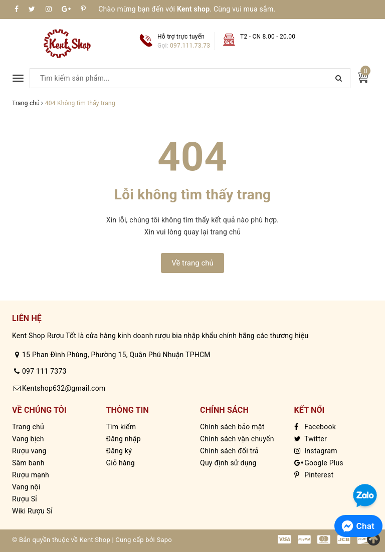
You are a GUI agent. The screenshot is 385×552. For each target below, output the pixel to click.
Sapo (164, 539)
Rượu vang (29, 451)
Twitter (310, 439)
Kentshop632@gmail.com (63, 388)
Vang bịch (28, 439)
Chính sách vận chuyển (237, 439)
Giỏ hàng (120, 463)
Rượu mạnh (30, 475)
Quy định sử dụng (228, 463)
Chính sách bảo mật (232, 427)
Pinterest (314, 475)
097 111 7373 (44, 371)
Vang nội (26, 487)
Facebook (315, 427)
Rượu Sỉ (24, 499)
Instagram (315, 451)
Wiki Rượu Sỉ (32, 511)
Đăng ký (119, 451)
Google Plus (318, 463)
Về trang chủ (192, 262)
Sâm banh (28, 463)
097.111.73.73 (190, 45)
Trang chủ (28, 427)
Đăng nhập (123, 439)
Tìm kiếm (121, 427)
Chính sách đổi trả (229, 451)
